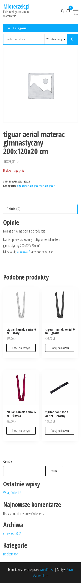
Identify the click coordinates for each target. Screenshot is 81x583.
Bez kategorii (11, 553)
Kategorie (20, 28)
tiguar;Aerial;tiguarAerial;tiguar (35, 186)
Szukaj (8, 461)
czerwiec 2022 (12, 533)
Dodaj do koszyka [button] (21, 348)
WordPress (47, 569)
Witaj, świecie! (12, 492)
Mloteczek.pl (16, 6)
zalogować (23, 251)
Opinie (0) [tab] (13, 208)
